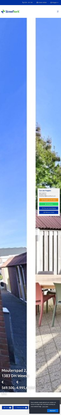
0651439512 (42, 193)
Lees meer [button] (45, 406)
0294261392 (42, 194)
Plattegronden (21, 407)
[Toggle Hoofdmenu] (58, 11)
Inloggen (54, 2)
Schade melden (41, 2)
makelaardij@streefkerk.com (47, 196)
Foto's (7, 407)
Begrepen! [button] (52, 410)
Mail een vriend (49, 212)
